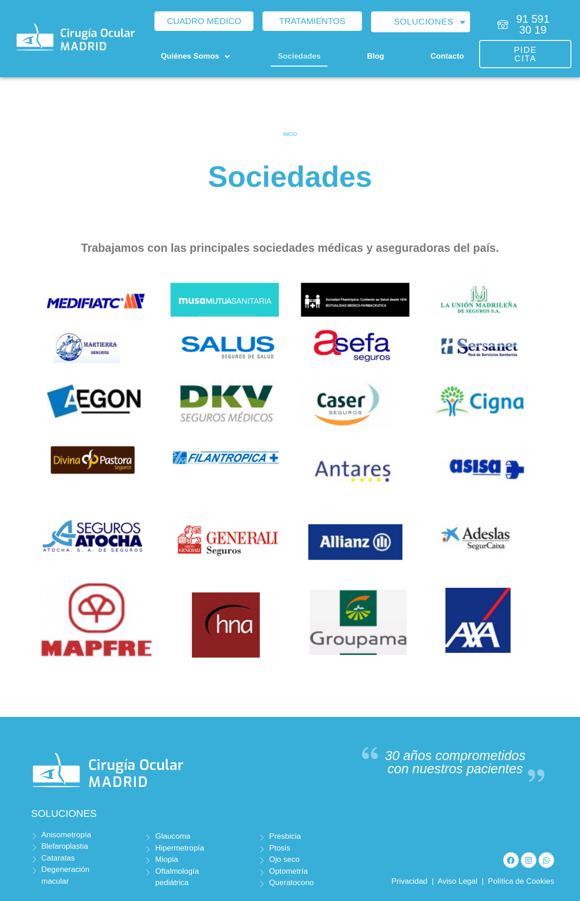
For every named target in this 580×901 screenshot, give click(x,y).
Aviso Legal (457, 881)
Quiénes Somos (196, 56)
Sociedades (299, 56)
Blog (375, 56)
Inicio (290, 134)
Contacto (447, 56)
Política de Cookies (521, 881)
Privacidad (409, 881)
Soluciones (430, 22)
